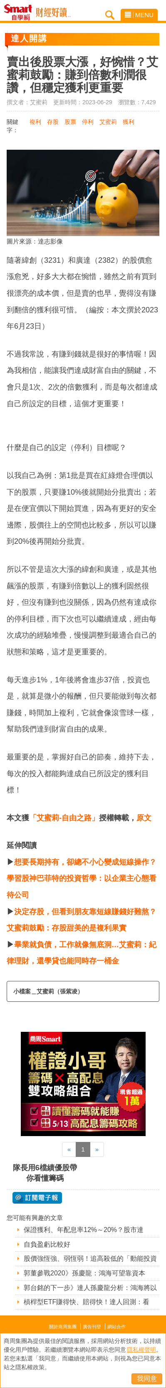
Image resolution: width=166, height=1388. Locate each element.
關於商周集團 (63, 1326)
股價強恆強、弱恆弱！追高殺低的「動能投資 (90, 1258)
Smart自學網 (20, 12)
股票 (70, 121)
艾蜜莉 (108, 121)
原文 (143, 818)
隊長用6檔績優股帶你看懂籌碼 (45, 1173)
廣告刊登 (92, 1326)
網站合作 (116, 1326)
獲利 (128, 121)
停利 (88, 121)
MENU (139, 14)
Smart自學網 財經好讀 (53, 12)
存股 (53, 121)
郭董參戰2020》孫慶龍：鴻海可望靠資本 (84, 1273)
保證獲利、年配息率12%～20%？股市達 (84, 1229)
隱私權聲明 (141, 1349)
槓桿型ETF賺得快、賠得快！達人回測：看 (86, 1301)
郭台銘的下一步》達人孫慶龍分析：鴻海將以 (90, 1287)
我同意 (147, 1378)
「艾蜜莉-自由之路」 (64, 818)
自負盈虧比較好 (47, 1244)
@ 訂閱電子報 (37, 1198)
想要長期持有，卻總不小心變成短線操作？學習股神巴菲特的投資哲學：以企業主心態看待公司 (81, 878)
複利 (35, 121)
